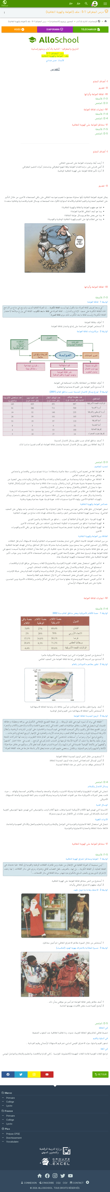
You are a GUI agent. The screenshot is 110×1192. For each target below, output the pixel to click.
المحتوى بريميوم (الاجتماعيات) (60, 21)
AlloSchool (45, 1187)
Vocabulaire (10, 1141)
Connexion (29, 1182)
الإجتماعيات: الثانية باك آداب (88, 21)
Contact (77, 1182)
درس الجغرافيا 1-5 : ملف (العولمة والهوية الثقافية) (25, 21)
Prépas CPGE (11, 1133)
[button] (95, 3)
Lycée (7, 1105)
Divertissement (12, 1137)
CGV (65, 1182)
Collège (8, 1101)
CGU (58, 1182)
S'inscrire (46, 1182)
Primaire (8, 1097)
